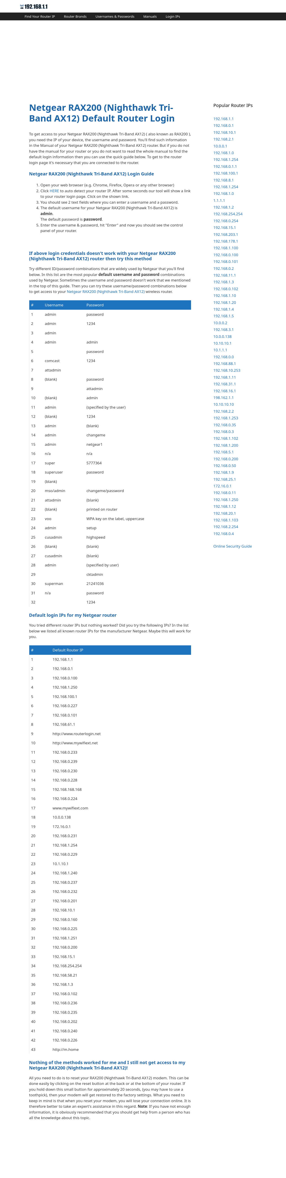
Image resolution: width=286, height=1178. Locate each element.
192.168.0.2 (223, 268)
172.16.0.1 (222, 486)
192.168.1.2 (223, 207)
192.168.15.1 (224, 227)
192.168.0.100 (225, 254)
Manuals (150, 16)
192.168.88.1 (224, 363)
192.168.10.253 (226, 370)
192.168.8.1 (223, 180)
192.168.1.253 (225, 417)
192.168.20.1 (224, 513)
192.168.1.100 (225, 247)
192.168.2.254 (225, 526)
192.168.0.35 (224, 424)
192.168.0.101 (225, 261)
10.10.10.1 (222, 343)
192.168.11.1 (224, 275)
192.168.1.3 (223, 281)
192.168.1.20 (224, 302)
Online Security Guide (232, 546)
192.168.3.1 (223, 329)
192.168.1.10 (224, 295)
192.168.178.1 (225, 241)
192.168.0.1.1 (225, 166)
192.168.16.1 (224, 390)
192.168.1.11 (224, 377)
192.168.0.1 (223, 125)
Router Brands (75, 16)
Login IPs (173, 16)
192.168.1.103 (225, 520)
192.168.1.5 (223, 315)
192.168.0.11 (224, 492)
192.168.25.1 (224, 479)
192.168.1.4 (223, 309)
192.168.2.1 (223, 139)
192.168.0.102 (225, 288)
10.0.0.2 (220, 322)
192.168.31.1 (224, 383)
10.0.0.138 (222, 336)
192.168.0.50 (224, 465)
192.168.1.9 (223, 472)
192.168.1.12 (224, 506)
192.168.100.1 (225, 173)
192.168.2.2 (223, 411)
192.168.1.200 (225, 445)
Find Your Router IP (40, 16)
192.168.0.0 (223, 356)
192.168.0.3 (223, 431)
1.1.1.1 (219, 200)
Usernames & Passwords (114, 16)
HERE (54, 190)
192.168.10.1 (224, 132)
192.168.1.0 (223, 152)
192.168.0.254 (225, 220)
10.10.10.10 (223, 404)
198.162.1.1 (223, 397)
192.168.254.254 (227, 213)
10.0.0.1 (220, 146)
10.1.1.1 (220, 349)
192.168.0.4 (223, 533)
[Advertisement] (143, 57)
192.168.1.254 (225, 159)
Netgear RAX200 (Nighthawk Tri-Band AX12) (106, 335)
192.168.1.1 (223, 118)
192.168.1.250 (225, 499)
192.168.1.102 (225, 438)
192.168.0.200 (225, 458)
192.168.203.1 (225, 234)
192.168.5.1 (223, 452)
